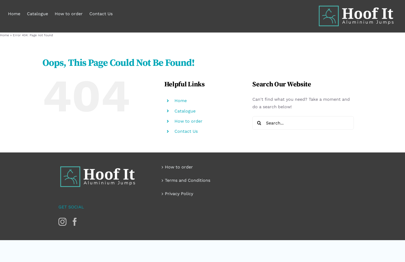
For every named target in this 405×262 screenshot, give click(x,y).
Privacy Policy (179, 193)
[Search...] (303, 123)
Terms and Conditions (187, 180)
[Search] (259, 123)
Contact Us (186, 131)
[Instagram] (62, 222)
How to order (188, 121)
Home (4, 35)
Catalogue (185, 111)
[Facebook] (75, 222)
